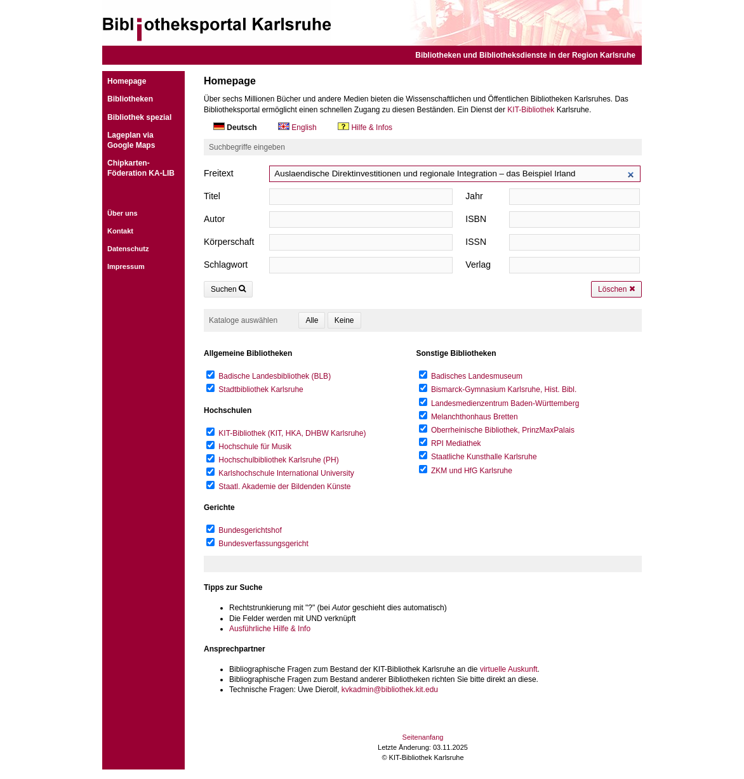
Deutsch (236, 127)
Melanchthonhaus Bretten (474, 416)
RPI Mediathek (456, 443)
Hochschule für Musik (254, 446)
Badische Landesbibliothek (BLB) (274, 376)
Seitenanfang (423, 737)
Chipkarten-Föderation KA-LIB (141, 168)
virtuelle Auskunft (509, 669)
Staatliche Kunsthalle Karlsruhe (484, 456)
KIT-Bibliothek (530, 109)
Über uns (122, 213)
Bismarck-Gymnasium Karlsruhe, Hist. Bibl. (503, 389)
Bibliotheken (130, 99)
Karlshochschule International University (286, 473)
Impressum (126, 266)
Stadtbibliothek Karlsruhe (260, 389)
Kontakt (120, 231)
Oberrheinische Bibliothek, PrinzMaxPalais (503, 430)
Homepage (126, 81)
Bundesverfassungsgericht (263, 543)
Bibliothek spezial (139, 117)
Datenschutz (128, 248)
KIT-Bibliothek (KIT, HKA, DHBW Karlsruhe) (292, 433)
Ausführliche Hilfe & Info (269, 628)
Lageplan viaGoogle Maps (131, 140)
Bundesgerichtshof (249, 530)
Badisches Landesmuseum (476, 376)
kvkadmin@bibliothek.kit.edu (390, 689)
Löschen (616, 289)
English (298, 127)
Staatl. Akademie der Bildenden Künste (284, 486)
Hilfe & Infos (365, 127)
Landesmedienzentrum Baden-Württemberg (505, 403)
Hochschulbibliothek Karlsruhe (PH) (278, 459)
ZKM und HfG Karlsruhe (471, 470)
